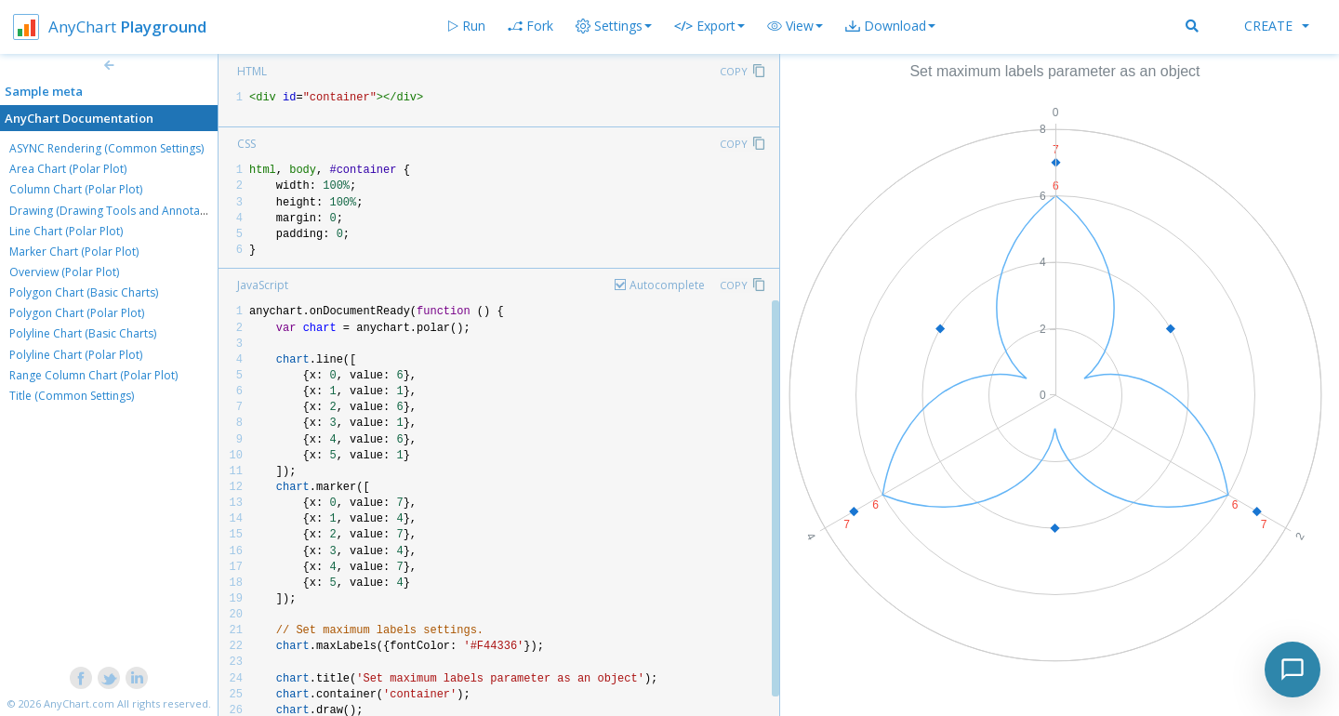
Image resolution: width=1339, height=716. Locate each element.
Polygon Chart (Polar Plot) (76, 313)
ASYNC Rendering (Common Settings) (106, 148)
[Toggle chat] (1292, 669)
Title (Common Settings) (71, 396)
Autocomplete (667, 285)
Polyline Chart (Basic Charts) (82, 333)
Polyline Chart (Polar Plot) (75, 355)
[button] (795, 26)
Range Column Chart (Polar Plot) (93, 375)
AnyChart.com (79, 703)
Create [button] (1276, 25)
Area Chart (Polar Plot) (67, 169)
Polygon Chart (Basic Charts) (83, 292)
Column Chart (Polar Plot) (75, 189)
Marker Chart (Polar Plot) (74, 251)
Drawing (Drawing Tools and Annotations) (119, 211)
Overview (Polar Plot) (64, 272)
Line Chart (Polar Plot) (66, 231)
